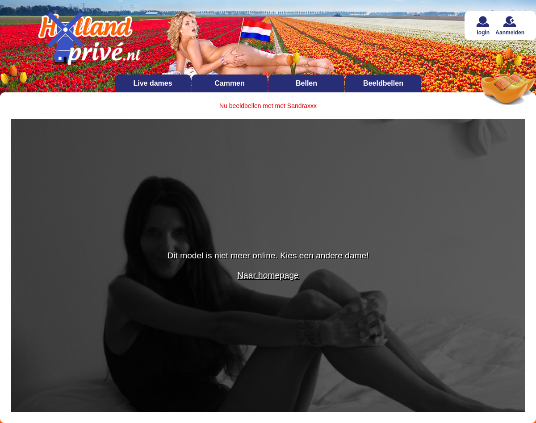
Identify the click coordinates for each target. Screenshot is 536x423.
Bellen (306, 83)
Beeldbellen (383, 83)
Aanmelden (509, 26)
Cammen (229, 83)
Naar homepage (268, 275)
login (483, 26)
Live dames (152, 83)
